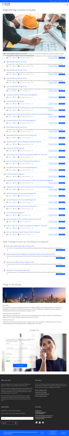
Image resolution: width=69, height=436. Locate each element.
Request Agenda (53, 58)
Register (62, 58)
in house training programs (42, 394)
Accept (63, 433)
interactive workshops (41, 392)
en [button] (65, 1)
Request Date (60, 250)
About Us (55, 1)
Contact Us (60, 1)
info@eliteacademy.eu (40, 412)
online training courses (41, 396)
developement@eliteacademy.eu (43, 417)
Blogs (51, 1)
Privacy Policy (42, 433)
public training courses (41, 390)
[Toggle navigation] (67, 4)
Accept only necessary (53, 432)
